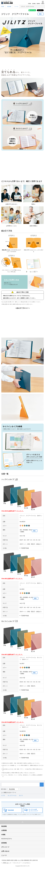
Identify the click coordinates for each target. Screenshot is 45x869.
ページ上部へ (22, 822)
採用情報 (4, 843)
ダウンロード (5, 847)
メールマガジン (26, 863)
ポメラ (21, 795)
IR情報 (3, 834)
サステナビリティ (6, 838)
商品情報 (4, 826)
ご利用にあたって (6, 863)
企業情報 (4, 830)
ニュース (4, 855)
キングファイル (12, 795)
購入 (40, 14)
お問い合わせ (5, 851)
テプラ (3, 795)
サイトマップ (16, 863)
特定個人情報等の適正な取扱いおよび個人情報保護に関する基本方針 (20, 860)
